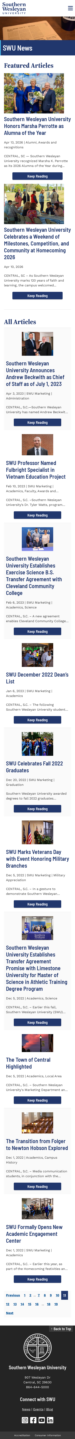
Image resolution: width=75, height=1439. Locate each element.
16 (37, 1304)
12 (7, 1304)
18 (48, 1304)
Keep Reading (37, 176)
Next (9, 1313)
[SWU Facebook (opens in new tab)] (33, 1421)
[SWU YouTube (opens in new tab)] (42, 1421)
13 (15, 1304)
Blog (49, 1409)
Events (38, 1409)
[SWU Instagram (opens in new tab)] (25, 1421)
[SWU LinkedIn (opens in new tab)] (50, 1421)
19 (56, 1304)
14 (22, 1304)
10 (57, 1295)
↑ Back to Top (61, 1328)
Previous (13, 1295)
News (26, 1409)
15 (29, 1304)
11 (64, 1295)
